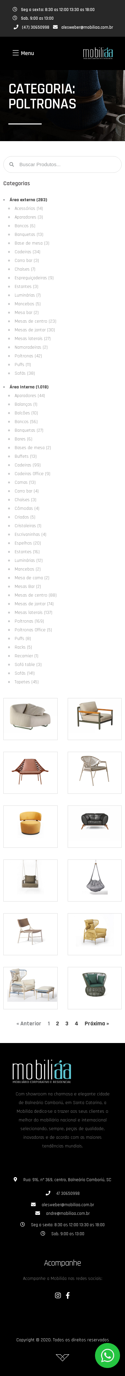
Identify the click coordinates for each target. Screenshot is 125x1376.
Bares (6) (23, 439)
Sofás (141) (25, 673)
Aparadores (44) (30, 396)
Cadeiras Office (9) (32, 474)
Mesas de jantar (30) (35, 330)
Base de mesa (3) (32, 243)
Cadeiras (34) (27, 252)
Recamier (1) (26, 656)
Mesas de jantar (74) (34, 604)
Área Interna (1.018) (29, 387)
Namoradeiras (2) (31, 347)
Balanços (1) (26, 404)
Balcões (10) (26, 413)
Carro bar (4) (27, 491)
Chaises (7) (25, 269)
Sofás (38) (25, 373)
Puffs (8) (23, 639)
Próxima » (97, 1023)
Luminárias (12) (29, 561)
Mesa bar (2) (27, 313)
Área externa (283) (28, 200)
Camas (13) (25, 482)
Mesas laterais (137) (33, 613)
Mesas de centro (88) (36, 595)
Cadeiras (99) (28, 465)
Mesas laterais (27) (33, 339)
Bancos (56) (26, 422)
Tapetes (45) (27, 682)
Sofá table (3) (28, 665)
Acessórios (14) (29, 209)
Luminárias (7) (28, 295)
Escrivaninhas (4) (30, 535)
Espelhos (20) (28, 543)
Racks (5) (23, 647)
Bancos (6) (25, 226)
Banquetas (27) (29, 430)
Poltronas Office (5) (33, 630)
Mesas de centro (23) (35, 321)
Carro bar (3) (27, 261)
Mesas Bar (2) (28, 587)
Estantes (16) (27, 552)
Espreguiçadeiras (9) (34, 278)
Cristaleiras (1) (28, 526)
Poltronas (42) (28, 356)
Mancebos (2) (28, 569)
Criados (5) (25, 517)
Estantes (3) (26, 287)
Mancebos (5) (28, 304)
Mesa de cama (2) (32, 578)
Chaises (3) (25, 500)
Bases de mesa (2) (33, 448)
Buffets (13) (26, 456)
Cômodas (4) (27, 508)
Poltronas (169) (29, 621)
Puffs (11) (23, 365)
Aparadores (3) (29, 217)
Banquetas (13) (29, 235)
